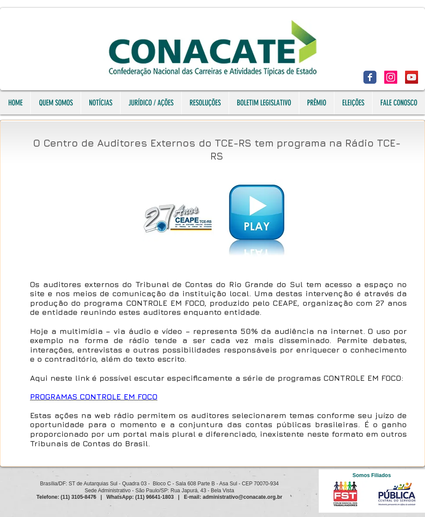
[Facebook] (369, 77)
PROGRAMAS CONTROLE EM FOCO (93, 396)
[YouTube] (411, 77)
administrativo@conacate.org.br (242, 497)
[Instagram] (390, 77)
